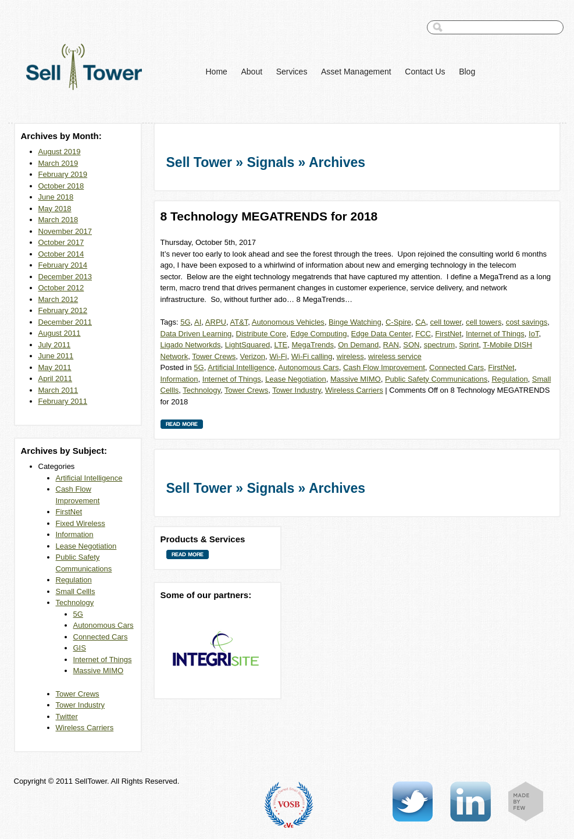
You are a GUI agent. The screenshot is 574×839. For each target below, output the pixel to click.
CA (420, 322)
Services (292, 71)
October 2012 (61, 287)
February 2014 (63, 265)
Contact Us (425, 71)
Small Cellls (75, 591)
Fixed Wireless (80, 523)
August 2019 (59, 151)
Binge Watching (355, 322)
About (251, 71)
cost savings (527, 322)
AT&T (239, 322)
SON (411, 344)
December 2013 (65, 276)
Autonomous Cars (103, 625)
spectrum (439, 344)
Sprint (469, 344)
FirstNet (69, 511)
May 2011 (55, 367)
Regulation (74, 579)
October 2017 (61, 242)
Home (216, 71)
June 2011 (56, 355)
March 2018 (58, 219)
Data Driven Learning (196, 333)
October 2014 (61, 254)
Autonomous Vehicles (288, 322)
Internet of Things (102, 659)
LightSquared (247, 344)
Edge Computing (319, 333)
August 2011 (59, 333)
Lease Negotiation (86, 546)
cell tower (446, 322)
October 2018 (61, 186)
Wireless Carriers (85, 727)
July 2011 (54, 344)
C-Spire (398, 322)
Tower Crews (77, 693)
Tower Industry (80, 705)
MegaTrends (313, 344)
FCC (423, 333)
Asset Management (356, 71)
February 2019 (63, 174)
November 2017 (65, 231)
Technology (75, 602)
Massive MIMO (98, 670)
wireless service (395, 356)
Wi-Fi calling (312, 356)
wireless (350, 356)
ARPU (215, 322)
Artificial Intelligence (89, 478)
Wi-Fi (278, 356)
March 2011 (58, 390)
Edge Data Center (381, 333)
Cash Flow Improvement (384, 367)
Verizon (252, 356)
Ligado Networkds (191, 344)
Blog (467, 71)
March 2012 (58, 299)
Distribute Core (261, 333)
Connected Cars (100, 636)
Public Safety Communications (436, 379)
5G (78, 614)
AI (197, 322)
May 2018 (55, 208)
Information (75, 534)
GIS (79, 648)
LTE (280, 344)
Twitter (67, 716)
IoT (534, 333)
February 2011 (63, 401)
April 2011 (55, 378)
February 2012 (63, 310)
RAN (391, 344)
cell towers (483, 322)
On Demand (358, 344)
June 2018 (56, 197)
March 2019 (58, 163)
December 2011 (65, 322)
